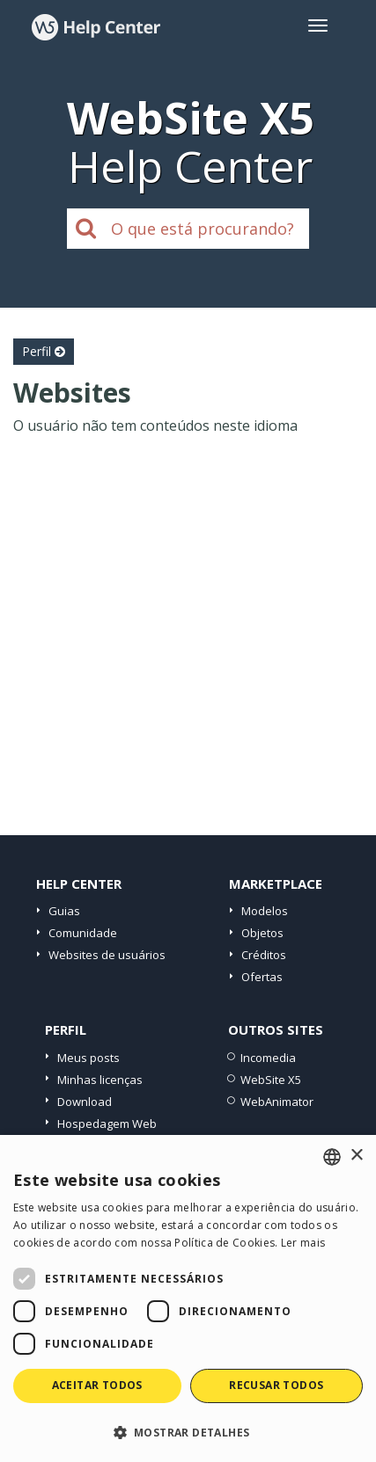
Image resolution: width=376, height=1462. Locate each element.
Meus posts (88, 1058)
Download (84, 1101)
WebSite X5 (270, 1079)
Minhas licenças (100, 1079)
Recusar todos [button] (276, 1385)
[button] (188, 1432)
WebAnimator (276, 1101)
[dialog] (188, 1298)
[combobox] (332, 1157)
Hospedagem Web (107, 1123)
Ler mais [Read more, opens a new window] (303, 1242)
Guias (64, 911)
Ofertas (262, 977)
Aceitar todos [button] (97, 1385)
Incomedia (268, 1058)
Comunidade (82, 933)
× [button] (356, 1155)
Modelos (264, 911)
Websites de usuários (107, 955)
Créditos (263, 955)
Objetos (262, 933)
